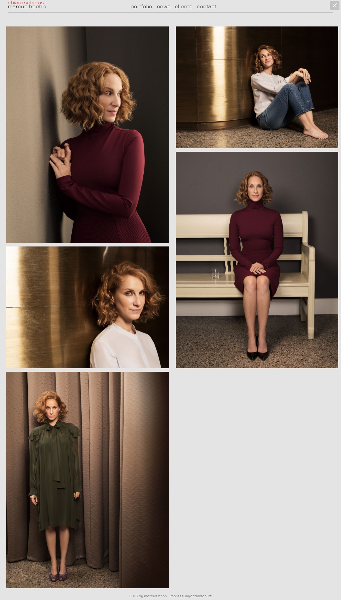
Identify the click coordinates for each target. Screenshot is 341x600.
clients (183, 6)
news (163, 6)
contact (206, 6)
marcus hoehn (27, 6)
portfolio (141, 6)
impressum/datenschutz (191, 596)
